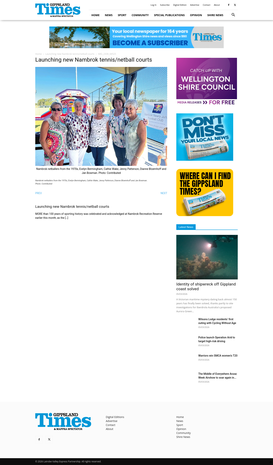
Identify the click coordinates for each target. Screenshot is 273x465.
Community (140, 15)
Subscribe (164, 4)
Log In (153, 4)
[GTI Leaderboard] (136, 37)
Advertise (194, 4)
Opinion (196, 15)
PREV (38, 193)
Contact (206, 4)
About (217, 4)
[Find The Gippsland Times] (204, 215)
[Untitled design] (204, 160)
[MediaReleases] (206, 104)
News (108, 15)
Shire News (215, 15)
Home (95, 15)
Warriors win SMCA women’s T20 (217, 355)
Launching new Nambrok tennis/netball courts (69, 54)
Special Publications (169, 15)
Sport (122, 15)
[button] (233, 15)
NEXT (164, 193)
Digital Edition (180, 4)
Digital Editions (115, 417)
